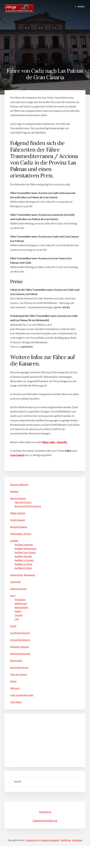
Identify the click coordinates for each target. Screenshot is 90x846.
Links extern (16, 702)
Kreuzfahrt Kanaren (19, 647)
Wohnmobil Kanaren (20, 654)
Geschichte (15, 582)
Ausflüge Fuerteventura (25, 548)
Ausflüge (14, 541)
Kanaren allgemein (19, 484)
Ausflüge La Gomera (24, 560)
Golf (17, 619)
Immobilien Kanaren (20, 640)
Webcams (15, 688)
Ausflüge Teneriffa (23, 556)
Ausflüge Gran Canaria (25, 552)
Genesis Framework (50, 840)
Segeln (18, 611)
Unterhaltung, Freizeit (20, 534)
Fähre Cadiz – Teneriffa (54, 442)
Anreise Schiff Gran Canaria (28, 506)
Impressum (45, 812)
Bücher (13, 681)
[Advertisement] (45, 35)
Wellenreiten (21, 603)
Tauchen (19, 615)
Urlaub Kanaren (17, 520)
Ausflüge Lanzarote (24, 544)
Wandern (14, 491)
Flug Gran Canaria (23, 502)
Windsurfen (20, 599)
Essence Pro (31, 840)
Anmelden (77, 840)
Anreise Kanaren (18, 498)
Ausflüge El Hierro (23, 568)
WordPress (66, 840)
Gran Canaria (17, 455)
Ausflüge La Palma (23, 564)
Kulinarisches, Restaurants (22, 575)
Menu (81, 7)
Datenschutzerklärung (45, 820)
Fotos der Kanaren (18, 674)
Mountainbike (21, 607)
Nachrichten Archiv (19, 667)
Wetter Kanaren (17, 513)
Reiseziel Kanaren (18, 527)
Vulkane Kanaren (18, 589)
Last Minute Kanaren (20, 633)
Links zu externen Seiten (21, 695)
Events (13, 626)
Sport (12, 596)
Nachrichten (16, 660)
